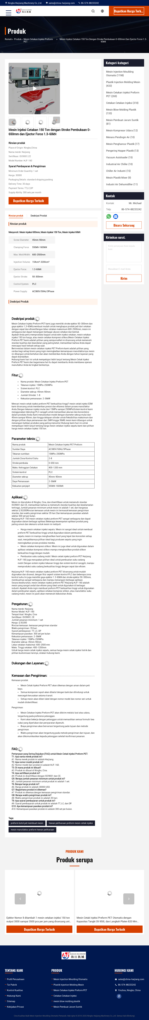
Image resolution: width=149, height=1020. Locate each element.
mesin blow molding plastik (67, 1001)
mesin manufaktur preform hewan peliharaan (32, 829)
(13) (122, 150)
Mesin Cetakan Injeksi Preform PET (38, 40)
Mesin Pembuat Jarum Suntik (68, 1007)
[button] (56, 120)
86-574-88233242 (88, 3)
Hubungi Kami (14, 996)
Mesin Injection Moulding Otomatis (70, 979)
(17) (122, 144)
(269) (122, 94)
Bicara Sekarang (124, 225)
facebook (119, 996)
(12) (122, 130)
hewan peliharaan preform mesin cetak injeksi (71, 823)
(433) (123, 84)
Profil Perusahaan (15, 979)
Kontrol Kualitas (15, 990)
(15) (119, 157)
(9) (118, 177)
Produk (17, 39)
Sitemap (11, 1001)
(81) (122, 122)
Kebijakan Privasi (15, 1007)
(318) (122, 103)
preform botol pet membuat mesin (27, 823)
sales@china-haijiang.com (60, 3)
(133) (121, 111)
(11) (122, 184)
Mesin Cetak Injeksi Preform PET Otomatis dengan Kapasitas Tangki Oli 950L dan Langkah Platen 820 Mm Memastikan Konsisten (107, 919)
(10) (120, 137)
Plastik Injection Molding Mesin (69, 985)
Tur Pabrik (12, 985)
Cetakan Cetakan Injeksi (65, 996)
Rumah (8, 39)
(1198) (120, 73)
